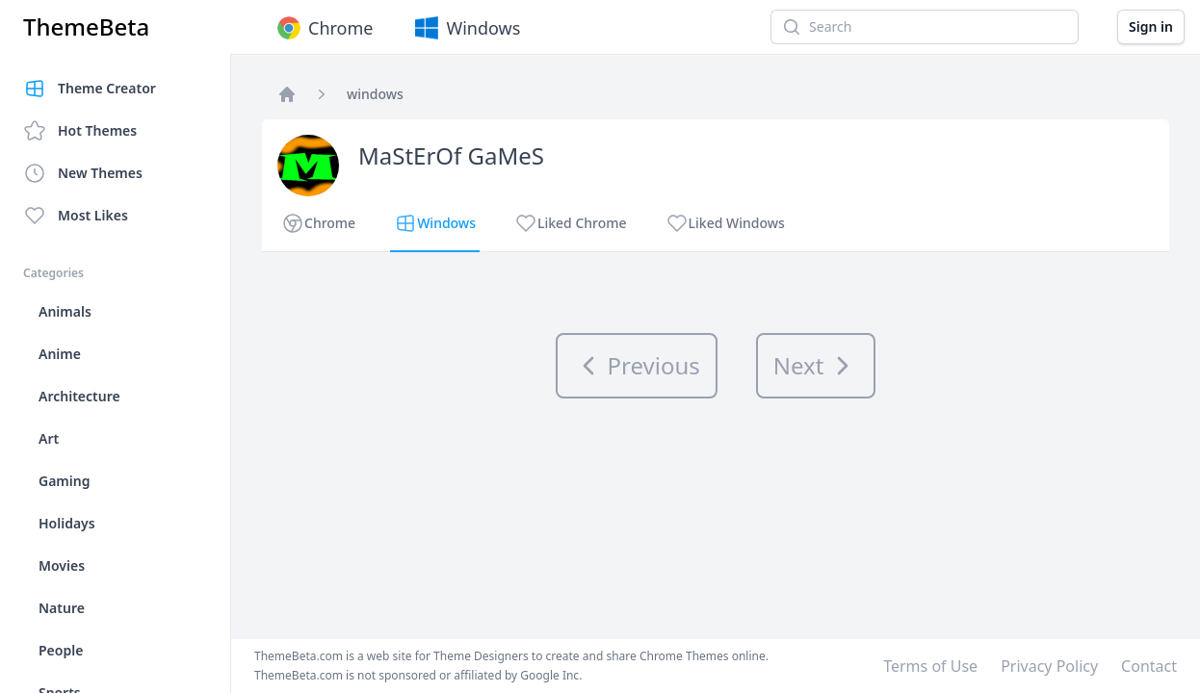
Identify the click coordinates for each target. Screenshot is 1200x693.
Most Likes (75, 215)
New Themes (83, 173)
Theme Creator (89, 88)
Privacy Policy (1049, 666)
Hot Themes (80, 130)
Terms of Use (930, 666)
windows (375, 94)
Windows (465, 28)
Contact (1149, 666)
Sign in (1151, 26)
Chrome (323, 28)
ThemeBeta (86, 27)
